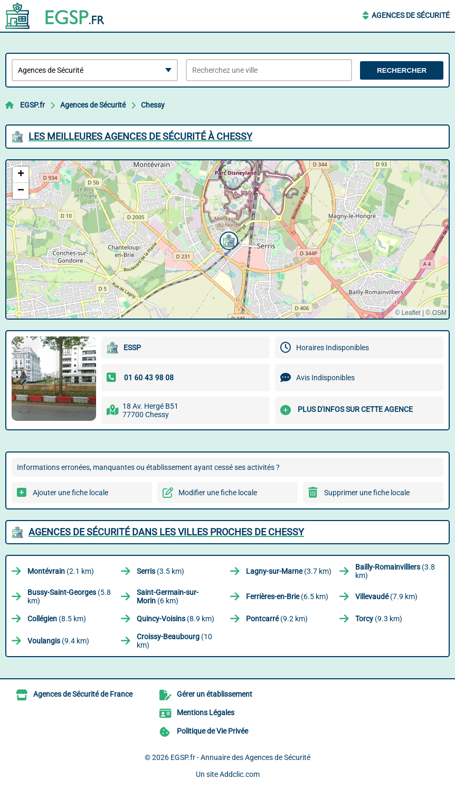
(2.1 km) (60, 571)
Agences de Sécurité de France (82, 694)
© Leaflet (407, 312)
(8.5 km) (56, 618)
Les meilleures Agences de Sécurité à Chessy (140, 136)
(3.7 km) (288, 571)
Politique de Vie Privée (212, 731)
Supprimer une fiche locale (367, 492)
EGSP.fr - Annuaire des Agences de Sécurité (240, 757)
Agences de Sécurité (411, 15)
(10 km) (174, 640)
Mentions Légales (205, 712)
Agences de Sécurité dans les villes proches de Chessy (166, 531)
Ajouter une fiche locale (70, 492)
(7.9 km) (386, 596)
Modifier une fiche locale (217, 492)
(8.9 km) (175, 618)
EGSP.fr (32, 105)
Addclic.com (240, 774)
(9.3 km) (378, 618)
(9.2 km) (277, 618)
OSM (439, 312)
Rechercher (401, 70)
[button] (227, 239)
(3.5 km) (160, 571)
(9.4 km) (58, 641)
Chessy (153, 105)
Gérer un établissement (214, 694)
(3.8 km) (395, 571)
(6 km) (167, 596)
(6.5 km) (287, 596)
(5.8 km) (69, 596)
